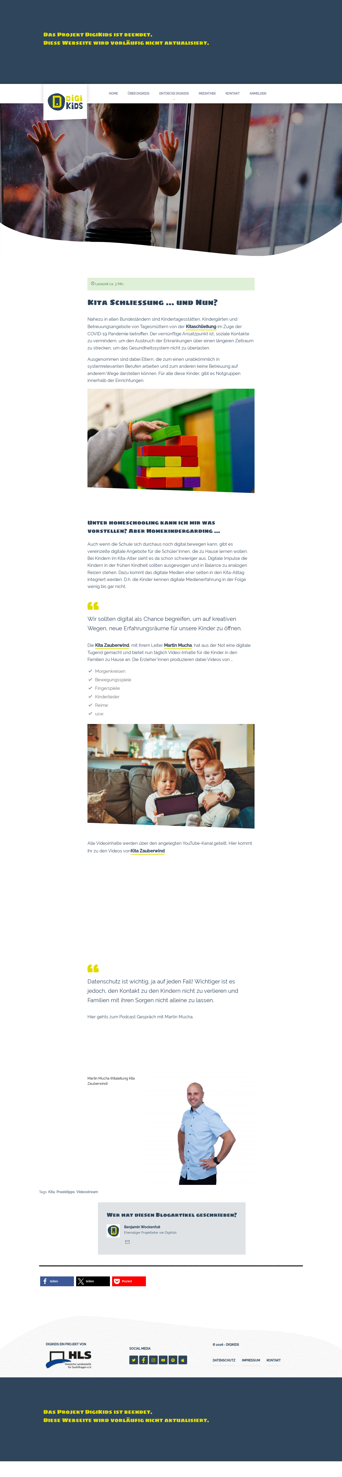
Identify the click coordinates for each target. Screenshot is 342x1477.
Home (113, 93)
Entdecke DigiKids (174, 96)
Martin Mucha (178, 656)
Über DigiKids (138, 93)
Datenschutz (224, 1376)
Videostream (87, 1208)
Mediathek (207, 93)
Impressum (251, 1376)
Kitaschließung (201, 328)
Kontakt (233, 93)
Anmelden (258, 93)
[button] (57, 1297)
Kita (51, 1208)
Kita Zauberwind (112, 656)
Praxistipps (65, 1208)
